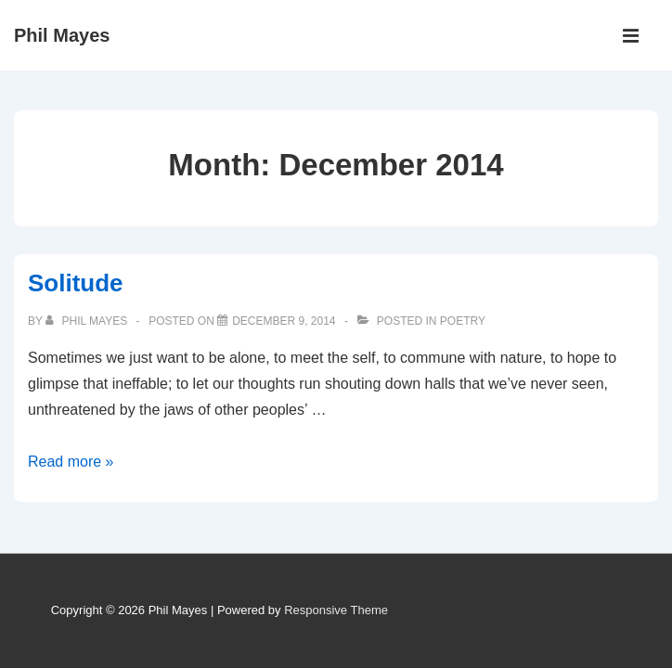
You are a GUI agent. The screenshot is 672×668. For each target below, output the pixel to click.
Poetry (462, 321)
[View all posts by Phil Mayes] (87, 321)
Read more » (71, 461)
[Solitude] (283, 321)
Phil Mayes (62, 35)
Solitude (75, 283)
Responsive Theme (336, 610)
